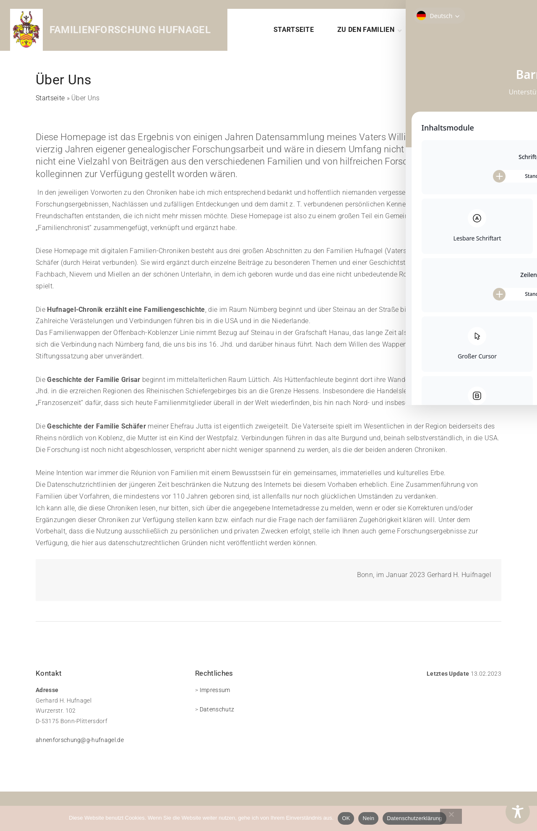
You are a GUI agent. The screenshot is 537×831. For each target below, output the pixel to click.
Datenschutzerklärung (414, 818)
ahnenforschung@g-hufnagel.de (80, 740)
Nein (368, 818)
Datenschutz (217, 709)
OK (346, 818)
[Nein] (451, 816)
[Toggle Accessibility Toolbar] (518, 812)
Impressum (215, 690)
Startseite (50, 98)
